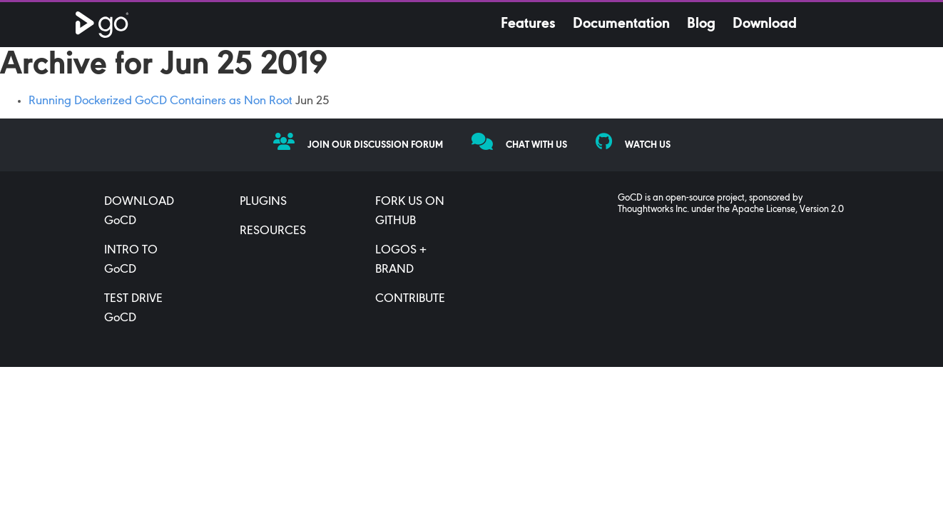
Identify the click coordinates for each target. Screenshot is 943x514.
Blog (701, 24)
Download (765, 24)
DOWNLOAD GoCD (139, 212)
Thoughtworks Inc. (653, 210)
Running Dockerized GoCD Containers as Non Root (160, 101)
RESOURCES (273, 231)
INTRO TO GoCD (131, 260)
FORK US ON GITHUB (409, 212)
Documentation (621, 24)
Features (528, 24)
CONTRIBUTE (410, 299)
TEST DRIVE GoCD (133, 309)
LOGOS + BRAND (401, 260)
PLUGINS (263, 202)
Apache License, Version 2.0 (788, 210)
